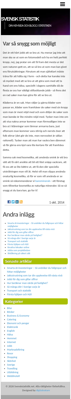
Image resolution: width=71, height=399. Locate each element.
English (11, 330)
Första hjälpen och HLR (18, 244)
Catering (11, 319)
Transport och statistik (18, 241)
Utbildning (12, 372)
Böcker (10, 312)
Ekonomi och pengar (18, 323)
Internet (11, 342)
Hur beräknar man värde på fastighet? (25, 235)
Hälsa (10, 334)
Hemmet (11, 338)
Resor (10, 353)
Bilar (9, 308)
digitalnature (43, 390)
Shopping (12, 357)
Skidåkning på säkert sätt (19, 253)
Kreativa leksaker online (18, 247)
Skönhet (11, 361)
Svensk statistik (20, 19)
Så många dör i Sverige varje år (22, 238)
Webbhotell (13, 376)
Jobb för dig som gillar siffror (21, 232)
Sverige (11, 364)
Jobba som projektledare (19, 250)
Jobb (9, 345)
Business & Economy (18, 315)
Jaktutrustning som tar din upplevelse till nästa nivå (31, 229)
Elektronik (12, 327)
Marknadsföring (15, 349)
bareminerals (43, 181)
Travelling (12, 368)
